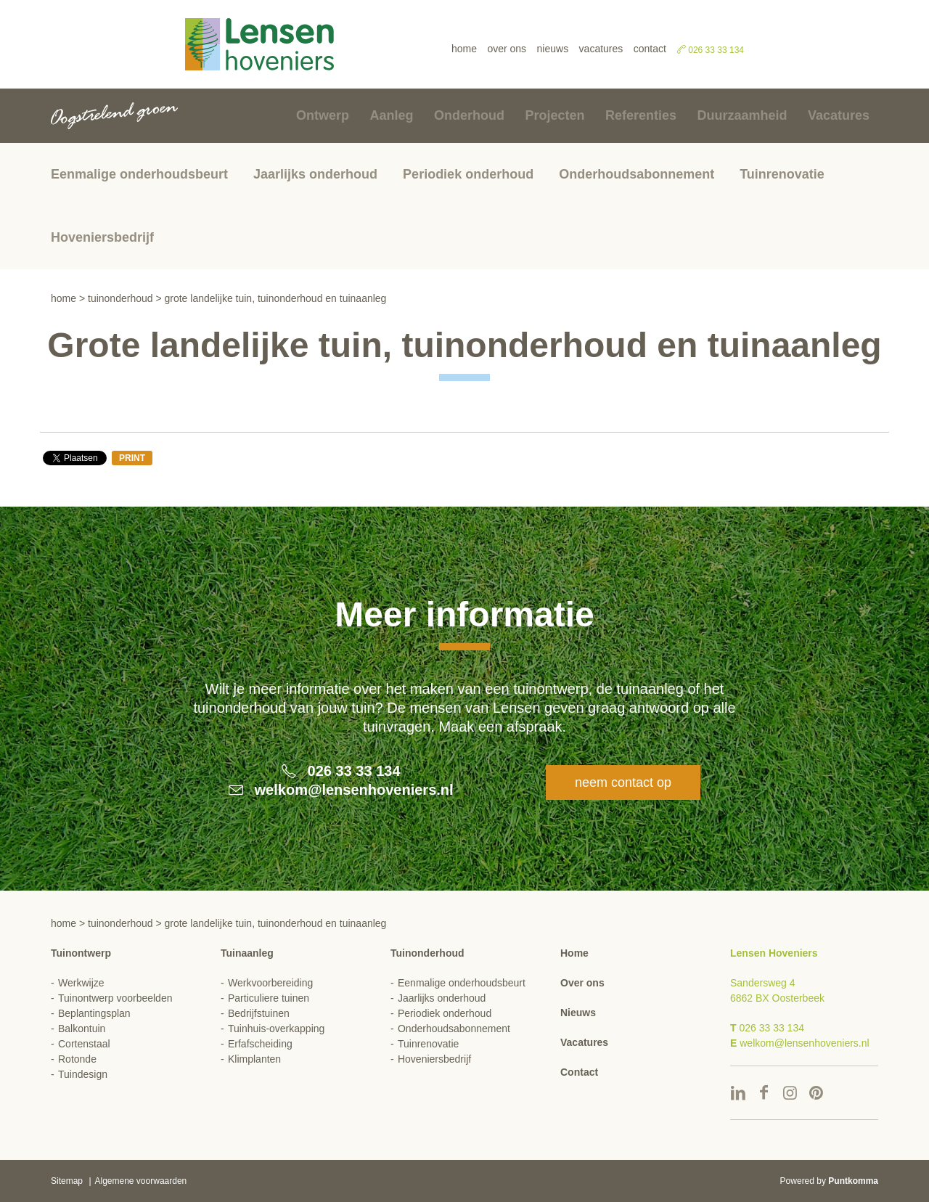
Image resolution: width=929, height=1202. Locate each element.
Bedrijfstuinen (259, 1013)
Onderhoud (469, 115)
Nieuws (553, 48)
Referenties (640, 115)
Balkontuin (81, 1028)
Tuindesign (82, 1074)
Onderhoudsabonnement (636, 174)
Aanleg (392, 115)
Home (464, 48)
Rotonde (77, 1059)
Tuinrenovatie (782, 174)
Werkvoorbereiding (270, 983)
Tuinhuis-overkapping (276, 1028)
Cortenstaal (84, 1044)
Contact (650, 48)
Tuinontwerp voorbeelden (115, 998)
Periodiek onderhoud (468, 174)
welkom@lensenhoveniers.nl (354, 790)
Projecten (554, 115)
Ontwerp (322, 115)
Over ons (506, 48)
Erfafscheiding (260, 1044)
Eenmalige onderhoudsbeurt (139, 174)
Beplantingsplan (94, 1013)
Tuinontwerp (81, 953)
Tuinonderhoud (120, 298)
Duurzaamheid (742, 115)
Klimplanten (254, 1059)
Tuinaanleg (247, 953)
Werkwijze (81, 983)
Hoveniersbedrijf (102, 237)
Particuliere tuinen (268, 998)
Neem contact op (623, 782)
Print (132, 458)
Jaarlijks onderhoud (315, 174)
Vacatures (601, 48)
